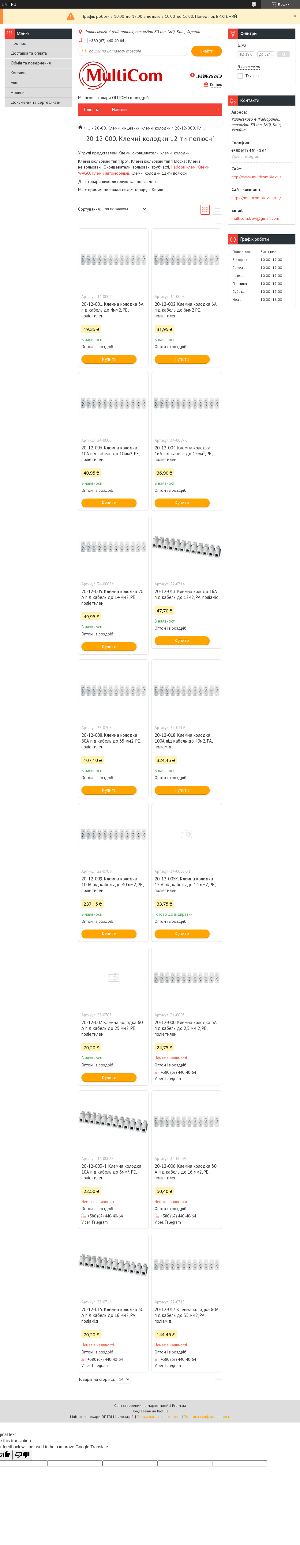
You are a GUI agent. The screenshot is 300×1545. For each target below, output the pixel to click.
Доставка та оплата (29, 53)
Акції (15, 82)
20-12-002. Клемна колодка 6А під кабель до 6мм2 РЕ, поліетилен (186, 310)
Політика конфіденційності (207, 1416)
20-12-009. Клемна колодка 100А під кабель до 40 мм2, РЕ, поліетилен (112, 884)
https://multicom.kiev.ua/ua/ (256, 197)
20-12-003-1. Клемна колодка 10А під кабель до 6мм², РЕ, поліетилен (111, 1172)
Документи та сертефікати (35, 102)
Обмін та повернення (31, 63)
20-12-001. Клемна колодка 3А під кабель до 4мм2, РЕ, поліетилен (112, 310)
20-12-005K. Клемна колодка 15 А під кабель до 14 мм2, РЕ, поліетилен (185, 884)
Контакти (19, 73)
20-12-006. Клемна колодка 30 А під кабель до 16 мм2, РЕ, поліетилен (185, 1172)
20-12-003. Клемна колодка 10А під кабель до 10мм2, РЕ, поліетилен (110, 453)
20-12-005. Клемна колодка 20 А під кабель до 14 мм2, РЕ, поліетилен (112, 597)
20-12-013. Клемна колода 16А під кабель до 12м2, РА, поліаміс (186, 594)
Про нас (18, 43)
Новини (17, 92)
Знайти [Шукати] (206, 51)
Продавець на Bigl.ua (150, 1411)
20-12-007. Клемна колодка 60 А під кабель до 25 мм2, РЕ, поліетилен (112, 1028)
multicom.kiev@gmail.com (255, 218)
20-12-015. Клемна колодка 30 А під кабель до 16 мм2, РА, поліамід (112, 1315)
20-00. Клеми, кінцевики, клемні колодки (133, 128)
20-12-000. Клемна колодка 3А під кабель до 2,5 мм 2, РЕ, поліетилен (186, 1028)
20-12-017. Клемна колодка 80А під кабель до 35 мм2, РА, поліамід (187, 1315)
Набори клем (183, 167)
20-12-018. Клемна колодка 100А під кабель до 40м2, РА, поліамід (183, 741)
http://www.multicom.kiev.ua (256, 177)
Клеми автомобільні (110, 173)
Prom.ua (179, 1405)
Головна (91, 109)
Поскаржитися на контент (159, 1416)
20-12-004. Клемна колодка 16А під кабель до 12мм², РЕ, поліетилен (183, 453)
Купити (109, 359)
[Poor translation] (22, 1455)
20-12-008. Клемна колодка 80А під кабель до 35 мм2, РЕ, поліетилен (111, 741)
